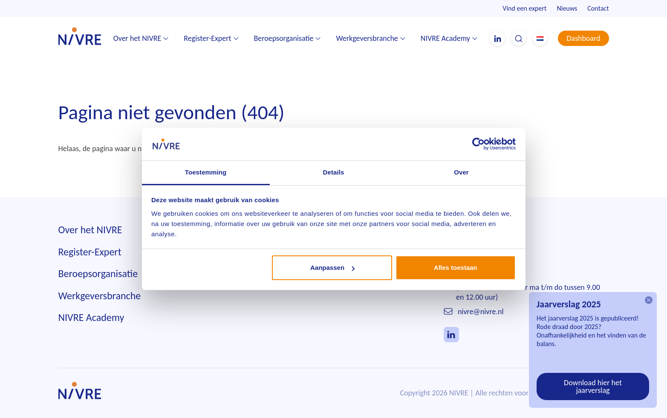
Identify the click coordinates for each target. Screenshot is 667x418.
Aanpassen (332, 267)
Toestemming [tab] (206, 172)
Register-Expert (207, 38)
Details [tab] (333, 172)
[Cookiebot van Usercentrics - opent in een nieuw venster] (478, 143)
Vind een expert (524, 8)
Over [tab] (461, 172)
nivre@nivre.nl (481, 311)
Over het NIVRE (137, 38)
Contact (598, 8)
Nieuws (567, 8)
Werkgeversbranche (367, 38)
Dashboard (583, 38)
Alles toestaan (455, 267)
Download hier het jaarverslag (593, 386)
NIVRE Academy (445, 38)
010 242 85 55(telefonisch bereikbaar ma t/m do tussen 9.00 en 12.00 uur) (528, 287)
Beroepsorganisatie (284, 38)
